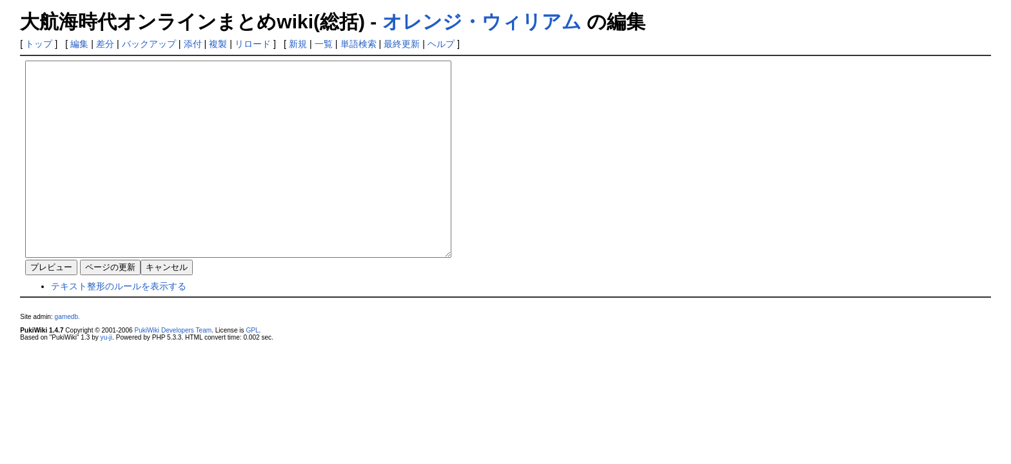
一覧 (324, 44)
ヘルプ (441, 44)
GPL (252, 368)
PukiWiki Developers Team (172, 368)
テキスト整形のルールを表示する (118, 325)
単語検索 (358, 44)
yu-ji (106, 376)
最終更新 (402, 44)
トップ (38, 44)
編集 (79, 44)
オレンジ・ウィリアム (482, 21)
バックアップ (149, 44)
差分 (105, 44)
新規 (298, 44)
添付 (193, 44)
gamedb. (67, 355)
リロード (253, 44)
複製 (218, 44)
